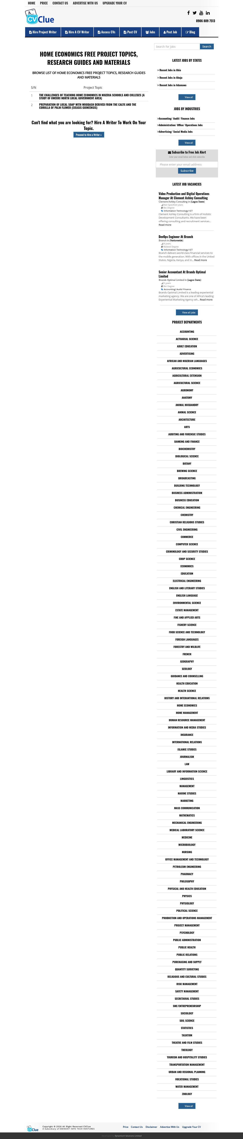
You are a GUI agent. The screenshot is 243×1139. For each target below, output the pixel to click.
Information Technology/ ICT (178, 210)
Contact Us (60, 3)
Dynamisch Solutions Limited (128, 1135)
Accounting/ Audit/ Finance (177, 289)
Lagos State (197, 201)
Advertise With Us (85, 3)
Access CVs (106, 32)
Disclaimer (151, 1127)
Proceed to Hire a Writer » (89, 135)
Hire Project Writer (43, 32)
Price (44, 3)
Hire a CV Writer (77, 32)
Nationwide (176, 240)
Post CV (130, 32)
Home (31, 3)
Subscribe (187, 170)
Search (206, 46)
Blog (190, 32)
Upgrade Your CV (115, 3)
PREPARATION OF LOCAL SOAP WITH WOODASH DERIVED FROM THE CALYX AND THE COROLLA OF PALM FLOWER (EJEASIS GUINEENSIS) (87, 106)
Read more (165, 224)
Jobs (150, 32)
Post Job (170, 32)
